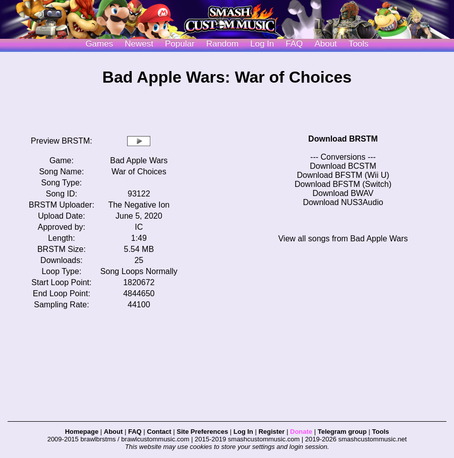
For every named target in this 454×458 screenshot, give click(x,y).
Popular (180, 43)
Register (271, 431)
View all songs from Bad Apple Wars (343, 238)
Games (99, 43)
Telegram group (342, 431)
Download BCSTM (343, 166)
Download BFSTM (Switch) (343, 184)
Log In (243, 431)
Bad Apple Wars (138, 160)
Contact (159, 431)
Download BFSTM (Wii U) (343, 175)
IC (139, 227)
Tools (359, 43)
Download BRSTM (343, 139)
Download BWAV (343, 193)
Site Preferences (202, 431)
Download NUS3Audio (343, 202)
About (325, 43)
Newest (139, 43)
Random (222, 43)
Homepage (81, 431)
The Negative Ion (138, 205)
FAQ (294, 43)
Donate (301, 431)
